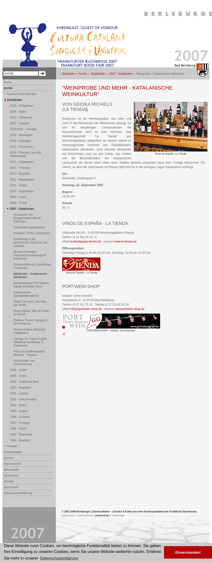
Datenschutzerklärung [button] (59, 558)
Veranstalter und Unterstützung (24, 362)
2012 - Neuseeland (22, 179)
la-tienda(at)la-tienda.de (85, 241)
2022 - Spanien (20, 123)
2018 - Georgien (20, 141)
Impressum (11, 487)
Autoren (12, 446)
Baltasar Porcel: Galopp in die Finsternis (30, 321)
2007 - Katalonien (120, 73)
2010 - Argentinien (22, 191)
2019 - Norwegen (21, 135)
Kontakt (9, 481)
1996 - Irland (18, 428)
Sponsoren (11, 475)
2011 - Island (18, 185)
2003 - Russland (20, 387)
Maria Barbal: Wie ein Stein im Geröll (31, 312)
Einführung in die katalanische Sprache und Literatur (30, 242)
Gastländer (98, 73)
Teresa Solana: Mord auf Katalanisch (29, 331)
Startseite (68, 73)
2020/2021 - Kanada (23, 129)
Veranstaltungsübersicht (29, 227)
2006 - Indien (18, 370)
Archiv (83, 73)
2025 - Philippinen (21, 105)
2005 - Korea (18, 376)
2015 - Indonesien (21, 162)
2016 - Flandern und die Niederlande (25, 154)
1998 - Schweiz (20, 417)
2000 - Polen (18, 405)
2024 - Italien (18, 111)
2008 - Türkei (18, 203)
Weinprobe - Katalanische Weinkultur (30, 275)
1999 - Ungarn (19, 411)
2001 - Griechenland (23, 399)
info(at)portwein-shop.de (86, 309)
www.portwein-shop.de (129, 309)
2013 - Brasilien (20, 173)
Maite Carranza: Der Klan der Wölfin (30, 303)
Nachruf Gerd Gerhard (21, 94)
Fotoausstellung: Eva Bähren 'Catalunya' (32, 266)
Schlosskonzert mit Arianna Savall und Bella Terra (31, 284)
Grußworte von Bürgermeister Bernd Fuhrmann (27, 218)
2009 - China (18, 197)
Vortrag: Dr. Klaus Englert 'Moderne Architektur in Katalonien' (30, 342)
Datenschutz (85, 515)
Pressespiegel (13, 452)
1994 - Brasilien (20, 440)
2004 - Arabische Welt (24, 381)
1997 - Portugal (20, 422)
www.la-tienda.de (125, 241)
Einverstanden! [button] (188, 552)
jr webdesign (117, 515)
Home (8, 82)
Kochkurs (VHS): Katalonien (31, 233)
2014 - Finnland (20, 168)
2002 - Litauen (19, 393)
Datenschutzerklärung (18, 493)
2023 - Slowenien (21, 117)
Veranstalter (11, 469)
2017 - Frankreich (21, 146)
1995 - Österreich (21, 434)
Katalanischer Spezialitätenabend (25, 294)
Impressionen (12, 464)
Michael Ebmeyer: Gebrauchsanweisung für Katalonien (29, 255)
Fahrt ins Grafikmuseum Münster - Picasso (29, 353)
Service (8, 458)
